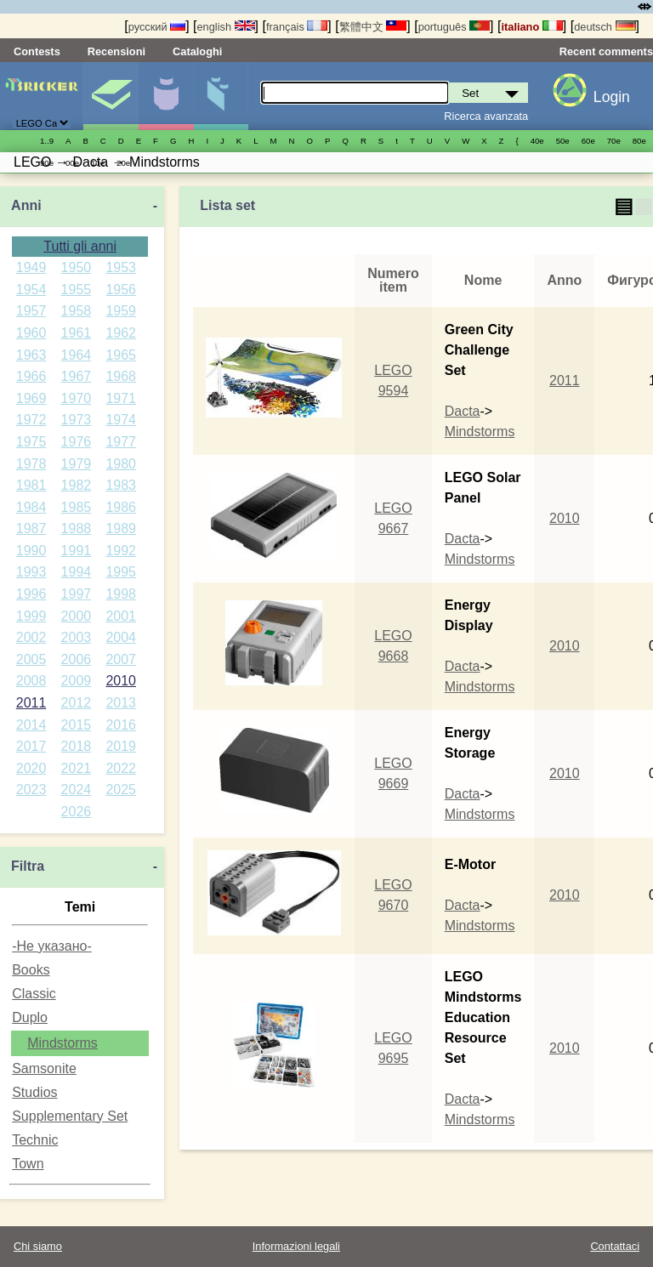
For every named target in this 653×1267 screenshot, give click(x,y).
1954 (31, 289)
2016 (120, 725)
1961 (76, 333)
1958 (76, 311)
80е (639, 140)
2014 (31, 725)
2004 (120, 637)
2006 (76, 659)
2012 (76, 703)
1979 (76, 464)
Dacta (462, 411)
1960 (31, 333)
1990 (31, 550)
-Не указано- (52, 946)
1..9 (47, 140)
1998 (120, 594)
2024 (76, 789)
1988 (76, 528)
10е (98, 163)
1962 (120, 333)
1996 (31, 594)
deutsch (604, 26)
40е (537, 140)
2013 (120, 703)
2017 (31, 746)
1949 (31, 267)
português (454, 26)
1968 (120, 376)
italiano (531, 26)
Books (30, 970)
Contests (37, 51)
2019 (120, 746)
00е (72, 163)
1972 (31, 419)
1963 (31, 355)
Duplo (30, 1017)
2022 (120, 768)
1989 (120, 528)
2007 (120, 659)
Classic (34, 993)
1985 (76, 507)
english (226, 26)
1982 (76, 485)
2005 (31, 659)
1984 (31, 507)
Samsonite (44, 1068)
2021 (76, 768)
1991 (76, 550)
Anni (26, 205)
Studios (34, 1092)
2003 (76, 637)
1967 (76, 376)
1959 (120, 311)
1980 (120, 464)
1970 (76, 398)
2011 (31, 703)
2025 (120, 789)
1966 (31, 376)
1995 (120, 572)
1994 (76, 572)
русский (156, 26)
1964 (76, 355)
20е (123, 163)
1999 (31, 616)
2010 (120, 680)
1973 (76, 419)
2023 (31, 789)
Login (611, 96)
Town (27, 1163)
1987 (31, 528)
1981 (31, 485)
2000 (76, 616)
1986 (120, 507)
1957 (31, 311)
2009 (76, 680)
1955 (76, 289)
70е (614, 140)
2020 (31, 768)
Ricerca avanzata (486, 116)
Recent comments (606, 51)
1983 (120, 485)
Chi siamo (38, 1246)
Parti (221, 96)
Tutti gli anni (79, 246)
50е (563, 140)
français (296, 26)
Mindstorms (62, 1043)
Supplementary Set (70, 1116)
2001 (120, 616)
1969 (31, 398)
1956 (120, 289)
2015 (76, 725)
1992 (120, 550)
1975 (31, 442)
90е (47, 163)
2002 (31, 637)
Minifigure (166, 96)
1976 (76, 442)
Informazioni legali (296, 1246)
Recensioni (116, 51)
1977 (120, 442)
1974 (120, 419)
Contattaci (614, 1246)
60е (588, 140)
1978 (31, 464)
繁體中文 (373, 26)
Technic (35, 1140)
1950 (76, 267)
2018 (76, 746)
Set (110, 96)
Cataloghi (197, 51)
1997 (76, 594)
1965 (120, 355)
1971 (120, 398)
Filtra (27, 866)
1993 (31, 572)
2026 (76, 811)
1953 (120, 267)
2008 (31, 680)
